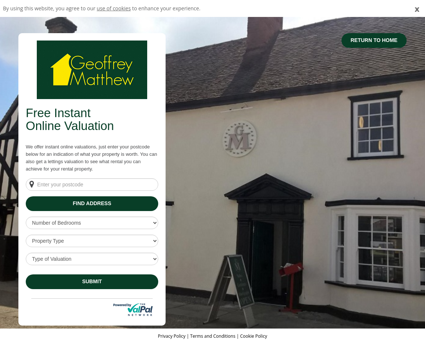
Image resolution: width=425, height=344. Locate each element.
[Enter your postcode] (92, 184)
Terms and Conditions (212, 336)
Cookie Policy (253, 336)
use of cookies (114, 8)
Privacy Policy (172, 336)
